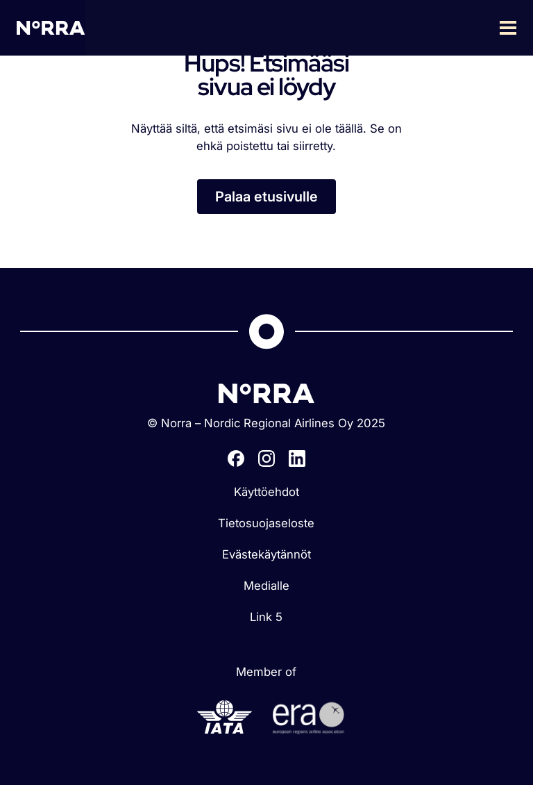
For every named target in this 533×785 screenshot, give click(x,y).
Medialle (266, 586)
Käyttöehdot (266, 492)
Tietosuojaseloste (266, 523)
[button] (309, 28)
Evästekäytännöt (266, 554)
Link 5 (266, 617)
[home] (51, 27)
